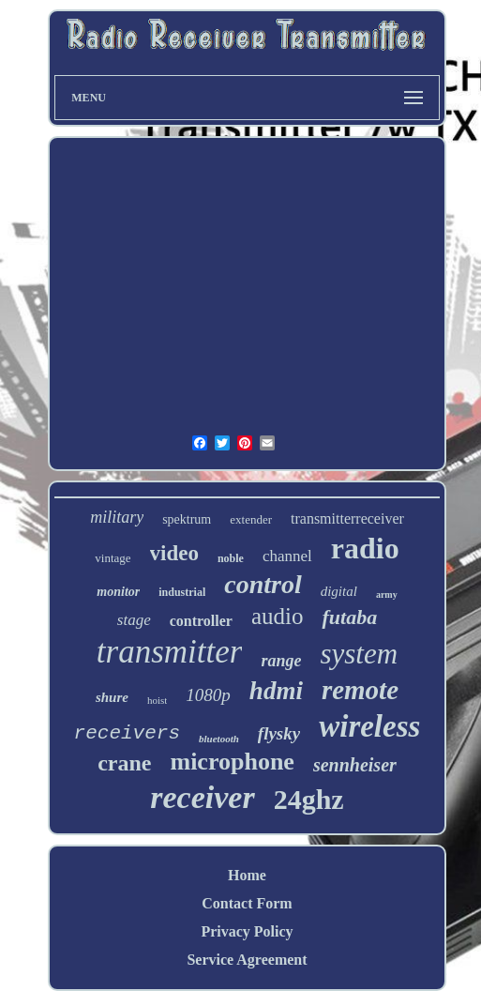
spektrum (186, 519)
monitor (118, 592)
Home (247, 875)
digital (339, 591)
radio (365, 548)
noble (231, 558)
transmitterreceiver (347, 518)
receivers (127, 733)
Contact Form (247, 903)
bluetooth (219, 738)
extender (251, 519)
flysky (279, 733)
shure (112, 697)
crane (124, 763)
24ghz (309, 799)
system (359, 653)
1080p (208, 695)
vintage (112, 558)
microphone (231, 761)
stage (134, 620)
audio (277, 616)
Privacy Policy (247, 931)
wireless (369, 726)
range (281, 660)
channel (287, 556)
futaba (349, 617)
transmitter (170, 651)
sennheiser (355, 765)
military (116, 517)
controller (201, 621)
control (262, 584)
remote (360, 690)
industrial (181, 592)
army (387, 594)
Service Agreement (247, 960)
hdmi (276, 691)
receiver (202, 797)
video (174, 553)
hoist (157, 700)
